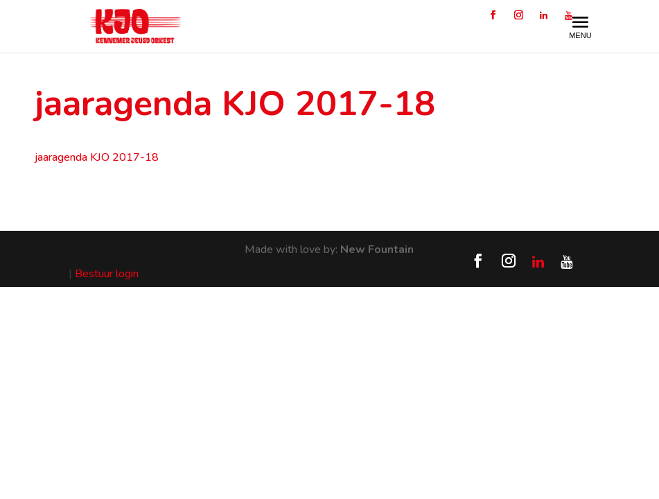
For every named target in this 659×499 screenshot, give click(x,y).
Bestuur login (107, 273)
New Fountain (377, 249)
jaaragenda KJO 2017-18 (97, 157)
